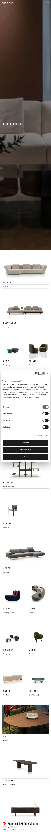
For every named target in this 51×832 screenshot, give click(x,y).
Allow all (25, 443)
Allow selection (25, 450)
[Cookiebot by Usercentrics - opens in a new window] (35, 373)
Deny (25, 457)
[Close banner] (48, 373)
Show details (39, 436)
